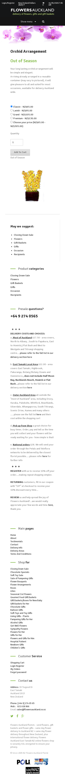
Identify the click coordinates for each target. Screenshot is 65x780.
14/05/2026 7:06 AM (56, 4)
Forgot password (18, 672)
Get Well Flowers (18, 625)
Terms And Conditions (20, 554)
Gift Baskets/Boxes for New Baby (26, 600)
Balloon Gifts (16, 610)
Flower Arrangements (20, 584)
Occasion (18, 250)
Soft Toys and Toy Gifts (21, 613)
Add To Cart (20, 152)
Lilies (12, 591)
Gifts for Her (16, 635)
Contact (14, 544)
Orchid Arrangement (28, 51)
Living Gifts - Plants (19, 616)
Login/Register (8, 3)
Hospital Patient (18, 641)
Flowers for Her (17, 632)
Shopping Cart (17, 662)
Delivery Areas (17, 550)
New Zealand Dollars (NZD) (27, 4)
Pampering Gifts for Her (21, 619)
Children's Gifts (17, 647)
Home (13, 535)
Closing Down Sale (23, 234)
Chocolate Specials (19, 572)
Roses (13, 588)
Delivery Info (16, 547)
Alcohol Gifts (16, 622)
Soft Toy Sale (16, 575)
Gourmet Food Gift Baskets (23, 597)
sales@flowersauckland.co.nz (31, 709)
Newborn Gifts (17, 644)
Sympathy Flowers (19, 629)
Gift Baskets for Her (19, 603)
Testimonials (16, 541)
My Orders (15, 669)
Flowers (18, 238)
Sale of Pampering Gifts (21, 578)
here (29, 357)
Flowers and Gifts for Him (22, 638)
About (13, 538)
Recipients (19, 254)
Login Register (17, 666)
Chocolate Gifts (17, 607)
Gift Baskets (20, 242)
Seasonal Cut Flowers (21, 594)
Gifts (16, 246)
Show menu (28, 21)
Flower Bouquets (18, 581)
